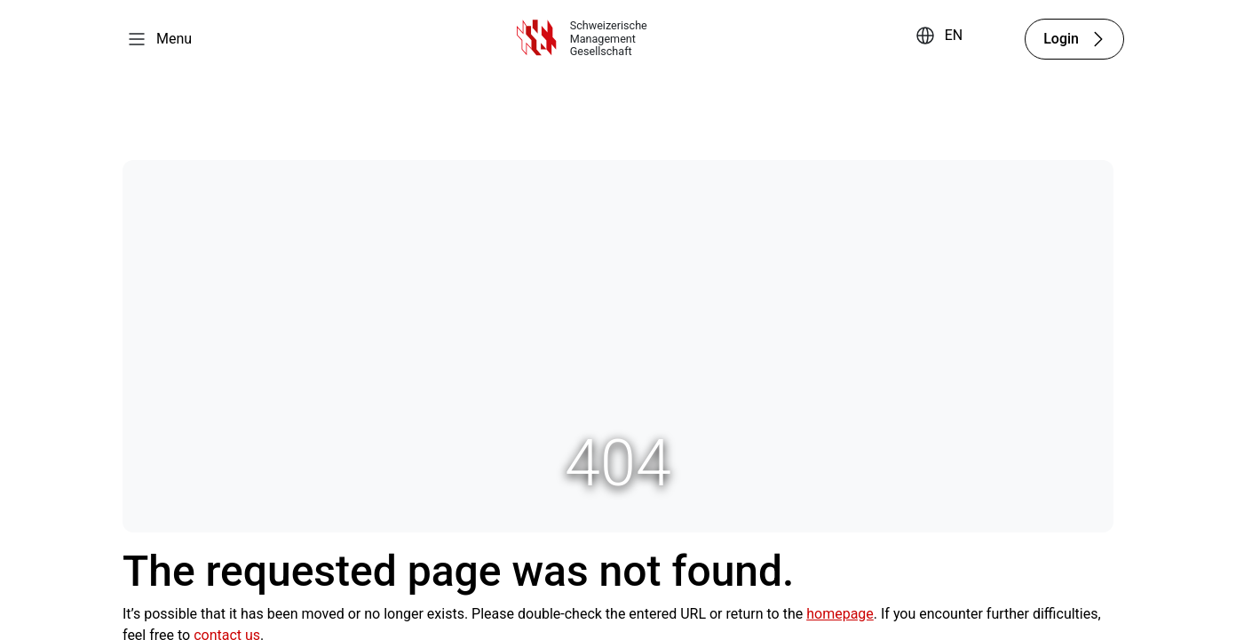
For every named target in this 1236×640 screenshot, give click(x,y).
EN (954, 35)
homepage (840, 613)
